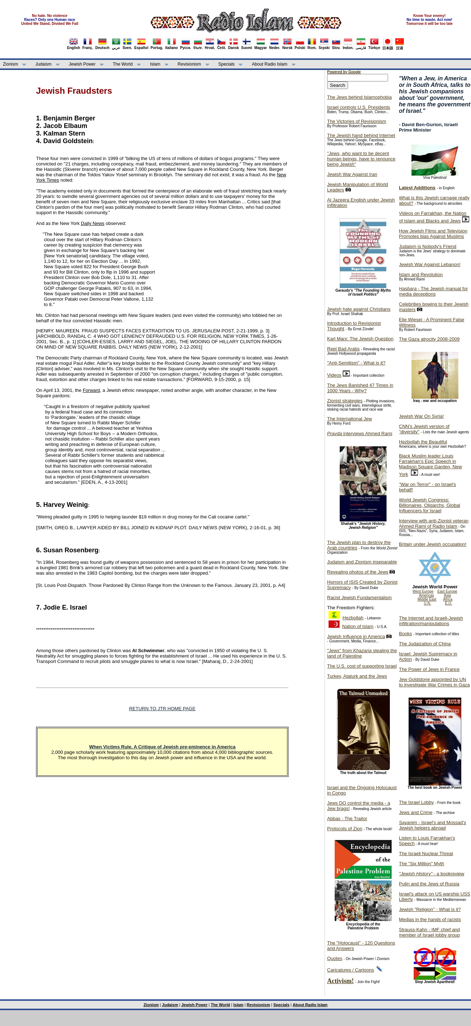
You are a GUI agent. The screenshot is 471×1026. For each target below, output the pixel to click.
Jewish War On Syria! (421, 416)
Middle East (427, 599)
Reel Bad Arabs (343, 348)
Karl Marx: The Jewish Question (360, 338)
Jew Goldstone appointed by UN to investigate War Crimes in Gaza (434, 682)
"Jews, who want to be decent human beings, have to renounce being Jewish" (361, 159)
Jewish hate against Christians (359, 309)
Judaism (43, 64)
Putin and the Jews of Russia (429, 883)
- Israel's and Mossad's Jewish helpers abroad (432, 825)
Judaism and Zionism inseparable (362, 562)
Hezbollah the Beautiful (423, 442)
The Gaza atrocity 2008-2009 (429, 339)
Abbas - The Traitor (347, 818)
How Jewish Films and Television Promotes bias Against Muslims (433, 233)
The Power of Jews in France (429, 669)
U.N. (427, 603)
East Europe (447, 591)
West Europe (423, 591)
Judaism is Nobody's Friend (427, 246)
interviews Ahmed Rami (359, 433)
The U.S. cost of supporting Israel (362, 666)
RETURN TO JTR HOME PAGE (162, 708)
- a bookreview (431, 873)
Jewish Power (82, 64)
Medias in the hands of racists (430, 919)
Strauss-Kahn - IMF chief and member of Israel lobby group (429, 932)
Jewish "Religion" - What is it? (430, 909)
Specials (226, 64)
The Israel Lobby (416, 802)
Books (405, 633)
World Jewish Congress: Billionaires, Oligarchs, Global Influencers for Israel (429, 505)
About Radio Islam (269, 64)
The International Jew (349, 418)
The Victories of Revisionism (356, 121)
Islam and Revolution (421, 274)
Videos (334, 375)
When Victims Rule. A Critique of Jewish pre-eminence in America (162, 746)
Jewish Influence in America (356, 636)
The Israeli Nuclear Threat (426, 853)
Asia (447, 595)
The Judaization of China (425, 643)
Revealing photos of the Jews (357, 572)
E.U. (448, 603)
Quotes (334, 958)
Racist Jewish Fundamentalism (359, 597)
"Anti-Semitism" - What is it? (356, 363)
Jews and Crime (415, 812)
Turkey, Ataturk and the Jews (357, 676)
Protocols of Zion (344, 828)
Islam (155, 64)
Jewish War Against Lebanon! (430, 264)
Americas (426, 595)
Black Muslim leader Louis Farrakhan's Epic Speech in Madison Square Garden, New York (430, 465)
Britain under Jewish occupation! (432, 544)
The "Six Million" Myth (421, 863)
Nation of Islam (358, 626)
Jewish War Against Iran (352, 174)
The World (123, 64)
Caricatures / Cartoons (350, 970)
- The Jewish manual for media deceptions (433, 291)
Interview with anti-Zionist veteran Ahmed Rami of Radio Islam (433, 523)
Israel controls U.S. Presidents (358, 107)
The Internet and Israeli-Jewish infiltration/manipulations (431, 620)
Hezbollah (353, 617)
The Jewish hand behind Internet (361, 135)
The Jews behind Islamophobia (359, 97)
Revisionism (189, 64)
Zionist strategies (344, 400)
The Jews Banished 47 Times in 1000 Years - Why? (360, 387)
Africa (448, 599)
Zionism (10, 64)
